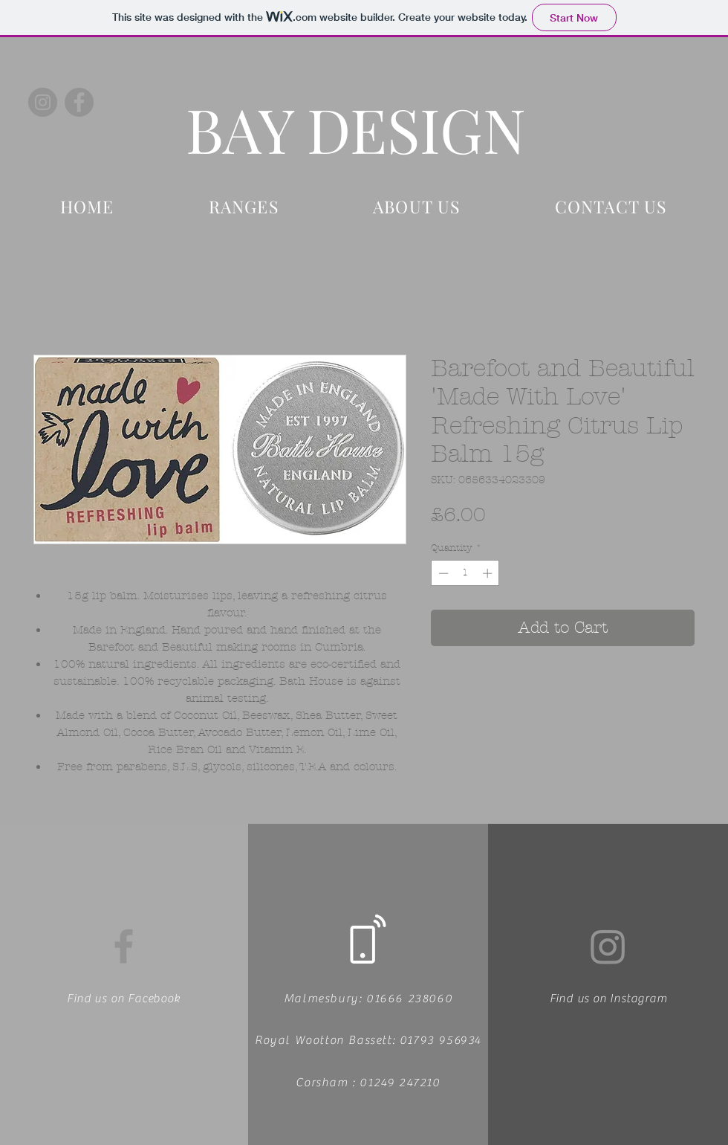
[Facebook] (79, 102)
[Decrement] (442, 573)
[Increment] (489, 573)
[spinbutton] (465, 573)
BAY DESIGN (356, 129)
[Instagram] (42, 102)
